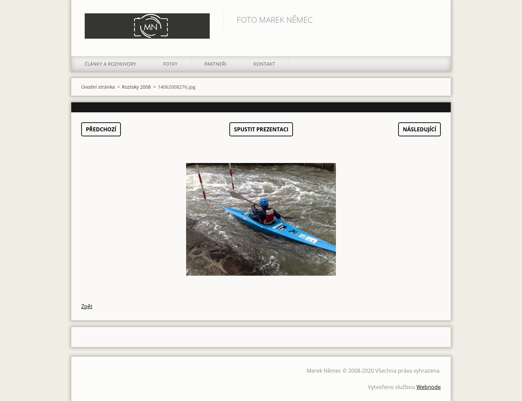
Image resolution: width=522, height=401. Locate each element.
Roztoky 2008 (136, 87)
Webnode (428, 387)
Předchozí (101, 129)
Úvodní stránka (98, 87)
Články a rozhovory (110, 64)
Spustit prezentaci (261, 129)
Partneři (215, 64)
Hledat (433, 19)
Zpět (87, 306)
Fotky (170, 64)
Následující (419, 129)
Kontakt (264, 64)
